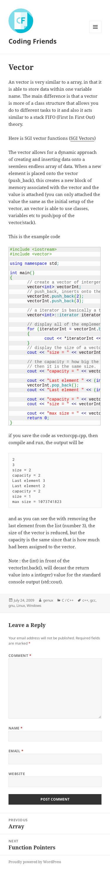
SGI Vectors (82, 138)
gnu (12, 605)
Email (16, 750)
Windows (34, 605)
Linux (20, 605)
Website (17, 773)
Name (16, 728)
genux (48, 600)
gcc (93, 600)
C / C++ (68, 600)
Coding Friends (33, 41)
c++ (85, 600)
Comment (20, 655)
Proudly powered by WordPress (35, 861)
